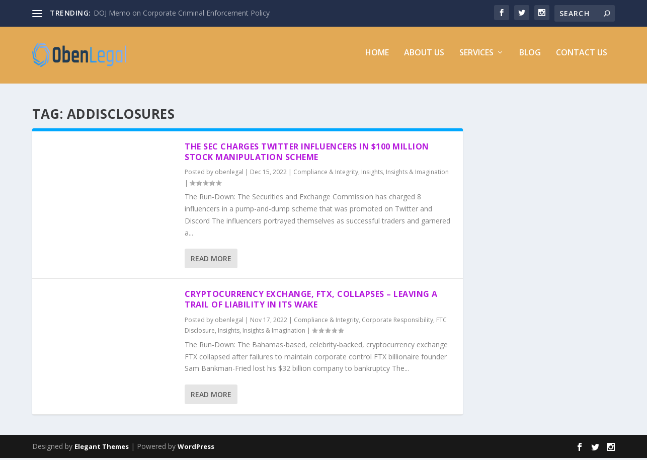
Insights (372, 174)
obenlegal (229, 174)
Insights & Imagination (417, 174)
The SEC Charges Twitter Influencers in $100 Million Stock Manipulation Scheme (307, 153)
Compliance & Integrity (325, 174)
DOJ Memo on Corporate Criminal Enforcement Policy (182, 13)
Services (476, 58)
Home (377, 58)
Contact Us (581, 58)
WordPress (196, 448)
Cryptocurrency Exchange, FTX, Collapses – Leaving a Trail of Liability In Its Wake (311, 301)
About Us (424, 58)
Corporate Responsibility (397, 321)
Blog (530, 58)
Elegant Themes (101, 448)
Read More (211, 260)
